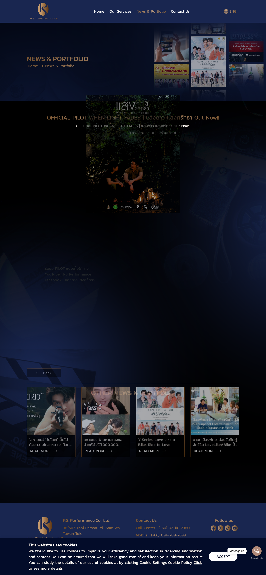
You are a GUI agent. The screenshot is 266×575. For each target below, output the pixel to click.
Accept (223, 556)
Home (99, 11)
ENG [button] (231, 11)
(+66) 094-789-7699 (168, 535)
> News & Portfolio (58, 66)
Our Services (120, 11)
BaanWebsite (257, 558)
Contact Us (180, 11)
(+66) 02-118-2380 (174, 528)
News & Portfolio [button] (151, 11)
